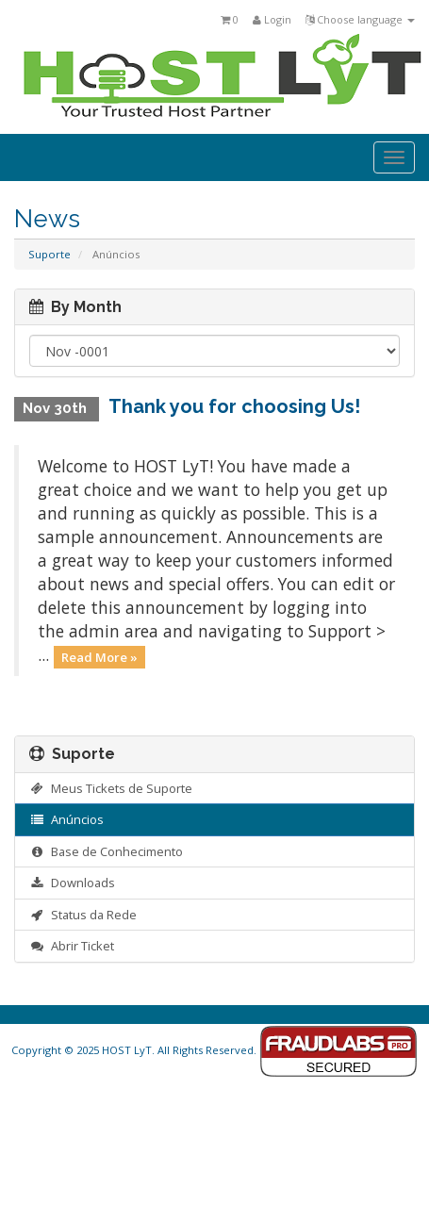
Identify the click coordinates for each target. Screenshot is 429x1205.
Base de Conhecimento (106, 851)
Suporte (49, 254)
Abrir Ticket (71, 945)
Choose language (360, 19)
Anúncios (66, 819)
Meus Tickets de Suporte (110, 788)
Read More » (99, 656)
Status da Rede (83, 914)
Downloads (72, 882)
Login (272, 19)
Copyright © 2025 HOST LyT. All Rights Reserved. (214, 1050)
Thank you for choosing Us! (234, 406)
